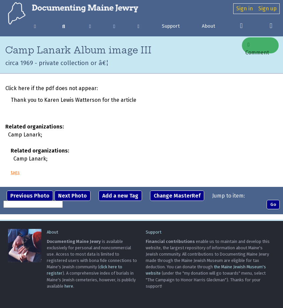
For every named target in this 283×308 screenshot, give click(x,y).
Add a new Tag (120, 196)
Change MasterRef (177, 196)
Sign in (244, 8)
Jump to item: (228, 196)
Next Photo (72, 196)
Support (171, 26)
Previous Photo (29, 196)
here (68, 286)
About (208, 26)
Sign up (267, 8)
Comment (257, 47)
